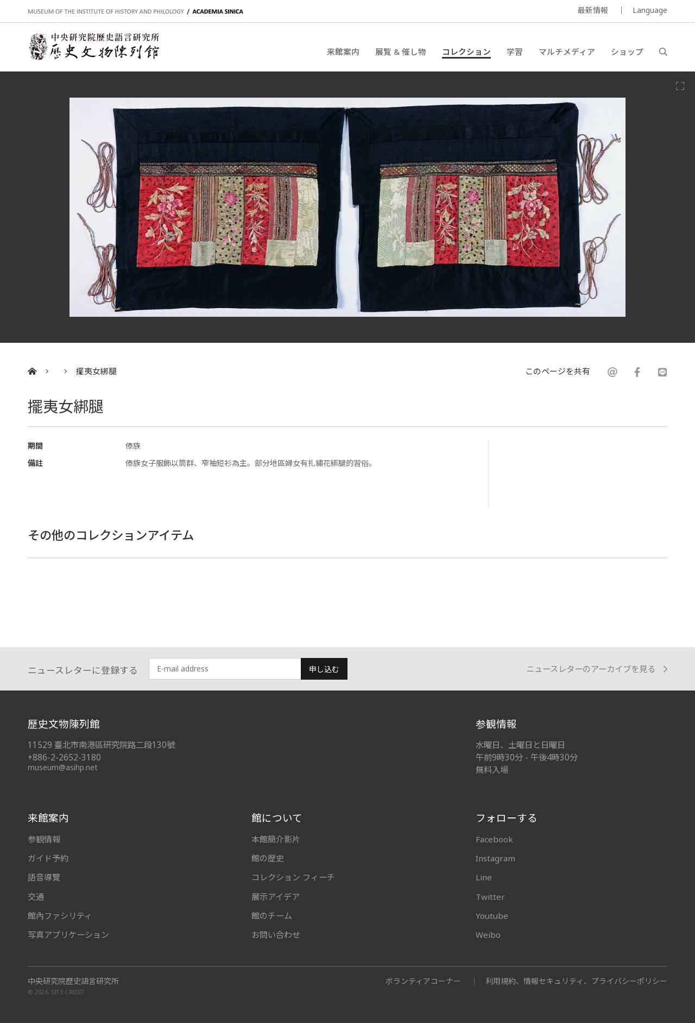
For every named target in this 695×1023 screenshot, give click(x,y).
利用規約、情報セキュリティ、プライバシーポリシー (576, 981)
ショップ (627, 51)
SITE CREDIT (68, 992)
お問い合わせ (275, 934)
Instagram (495, 858)
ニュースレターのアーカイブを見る (596, 669)
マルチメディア (567, 51)
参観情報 (44, 839)
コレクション (466, 51)
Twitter (490, 896)
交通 (36, 896)
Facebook (494, 839)
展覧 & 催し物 (400, 51)
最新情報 (593, 10)
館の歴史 (267, 858)
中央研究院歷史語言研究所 (73, 981)
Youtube (492, 915)
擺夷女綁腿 (96, 371)
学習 (515, 51)
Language (650, 10)
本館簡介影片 (275, 839)
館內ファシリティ (60, 915)
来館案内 (343, 51)
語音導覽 (44, 877)
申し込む (324, 669)
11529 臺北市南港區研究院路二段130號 (101, 745)
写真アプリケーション (68, 934)
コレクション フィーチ (293, 877)
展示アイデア (275, 896)
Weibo (488, 934)
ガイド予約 (48, 858)
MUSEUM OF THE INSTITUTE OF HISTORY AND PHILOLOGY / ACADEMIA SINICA (135, 12)
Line (484, 877)
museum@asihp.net (63, 767)
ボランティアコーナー (423, 981)
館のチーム (271, 915)
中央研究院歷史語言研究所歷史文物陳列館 (93, 47)
